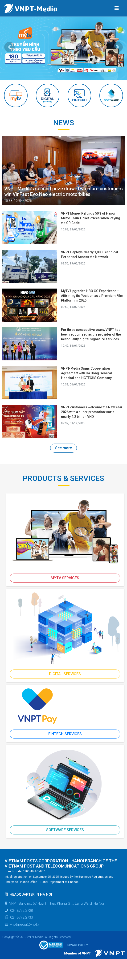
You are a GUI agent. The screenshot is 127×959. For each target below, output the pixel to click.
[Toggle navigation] (116, 8)
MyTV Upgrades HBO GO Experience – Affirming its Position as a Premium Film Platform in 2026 (92, 295)
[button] (9, 47)
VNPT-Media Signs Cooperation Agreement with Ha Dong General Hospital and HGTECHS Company (86, 373)
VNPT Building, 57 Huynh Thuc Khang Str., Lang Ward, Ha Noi (54, 903)
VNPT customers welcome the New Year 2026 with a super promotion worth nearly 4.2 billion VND (92, 412)
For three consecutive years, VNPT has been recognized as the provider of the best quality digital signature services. (91, 334)
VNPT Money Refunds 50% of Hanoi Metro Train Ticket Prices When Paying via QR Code (90, 218)
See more (63, 448)
